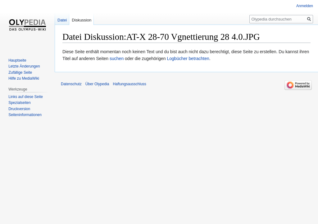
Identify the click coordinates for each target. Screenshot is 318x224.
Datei (62, 20)
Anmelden (304, 6)
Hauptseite (17, 60)
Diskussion (81, 20)
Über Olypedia (97, 84)
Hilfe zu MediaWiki (23, 78)
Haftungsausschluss (129, 84)
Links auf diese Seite (25, 97)
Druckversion (19, 109)
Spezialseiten (19, 102)
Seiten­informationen (25, 115)
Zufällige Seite (20, 72)
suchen (117, 58)
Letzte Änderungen (24, 66)
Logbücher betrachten (188, 58)
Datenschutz (71, 84)
